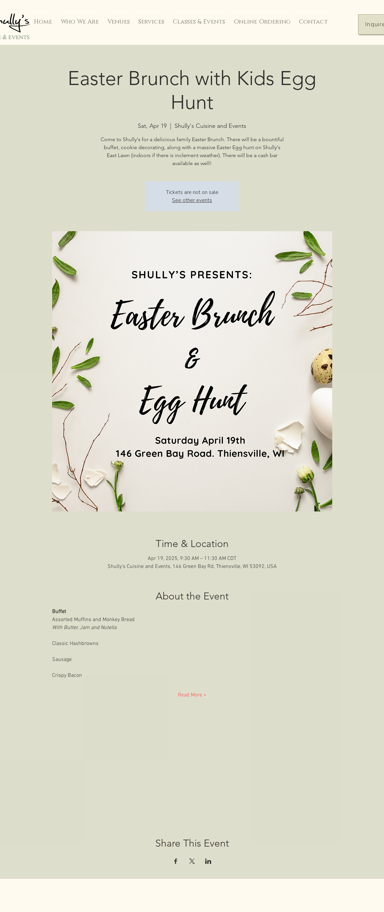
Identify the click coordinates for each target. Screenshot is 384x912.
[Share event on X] (192, 861)
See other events (192, 200)
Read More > (192, 695)
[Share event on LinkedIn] (208, 861)
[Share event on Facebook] (176, 861)
